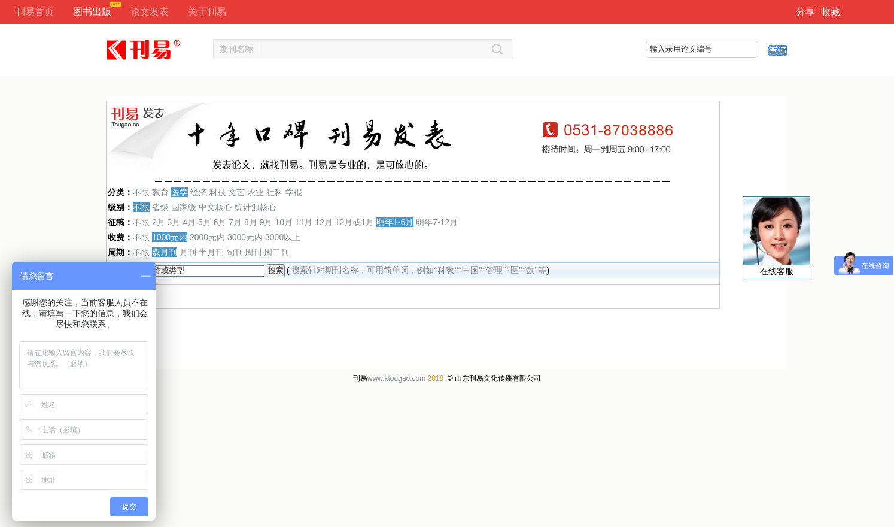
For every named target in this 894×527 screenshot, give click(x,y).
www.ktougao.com (396, 378)
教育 (160, 192)
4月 (189, 222)
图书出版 (92, 12)
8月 (250, 222)
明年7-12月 (437, 222)
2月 (158, 222)
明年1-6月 (394, 222)
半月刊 (211, 252)
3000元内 (245, 237)
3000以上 (282, 237)
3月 (174, 222)
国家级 (183, 207)
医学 (179, 192)
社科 (274, 192)
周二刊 (276, 252)
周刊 (253, 252)
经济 (198, 192)
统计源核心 (255, 207)
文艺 (236, 192)
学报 (293, 192)
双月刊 (164, 252)
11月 (304, 222)
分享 (805, 12)
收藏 (830, 12)
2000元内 (207, 237)
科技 (217, 192)
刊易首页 (35, 12)
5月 (204, 222)
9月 (266, 222)
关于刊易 (207, 12)
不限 (141, 192)
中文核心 (215, 207)
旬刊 (234, 252)
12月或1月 (354, 222)
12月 (324, 222)
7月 (235, 222)
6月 (220, 222)
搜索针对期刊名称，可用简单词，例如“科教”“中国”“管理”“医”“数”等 (418, 270)
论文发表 (149, 12)
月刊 (188, 252)
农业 (255, 192)
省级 (160, 207)
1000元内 (169, 237)
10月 (284, 222)
